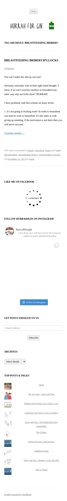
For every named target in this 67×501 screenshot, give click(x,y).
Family (31, 150)
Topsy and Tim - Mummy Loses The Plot (41, 460)
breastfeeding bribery (28, 154)
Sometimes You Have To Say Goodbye (41, 413)
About (41, 385)
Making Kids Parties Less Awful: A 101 (41, 403)
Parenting (39, 150)
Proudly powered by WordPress (17, 494)
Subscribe (33, 337)
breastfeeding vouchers (50, 154)
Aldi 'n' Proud (41, 469)
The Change (41, 432)
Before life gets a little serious (41, 441)
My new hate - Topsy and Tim (41, 394)
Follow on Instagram (34, 302)
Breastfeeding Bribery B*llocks (31, 60)
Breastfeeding (10, 154)
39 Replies (9, 68)
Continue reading (14, 133)
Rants (48, 150)
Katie (31, 159)
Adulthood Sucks (41, 451)
